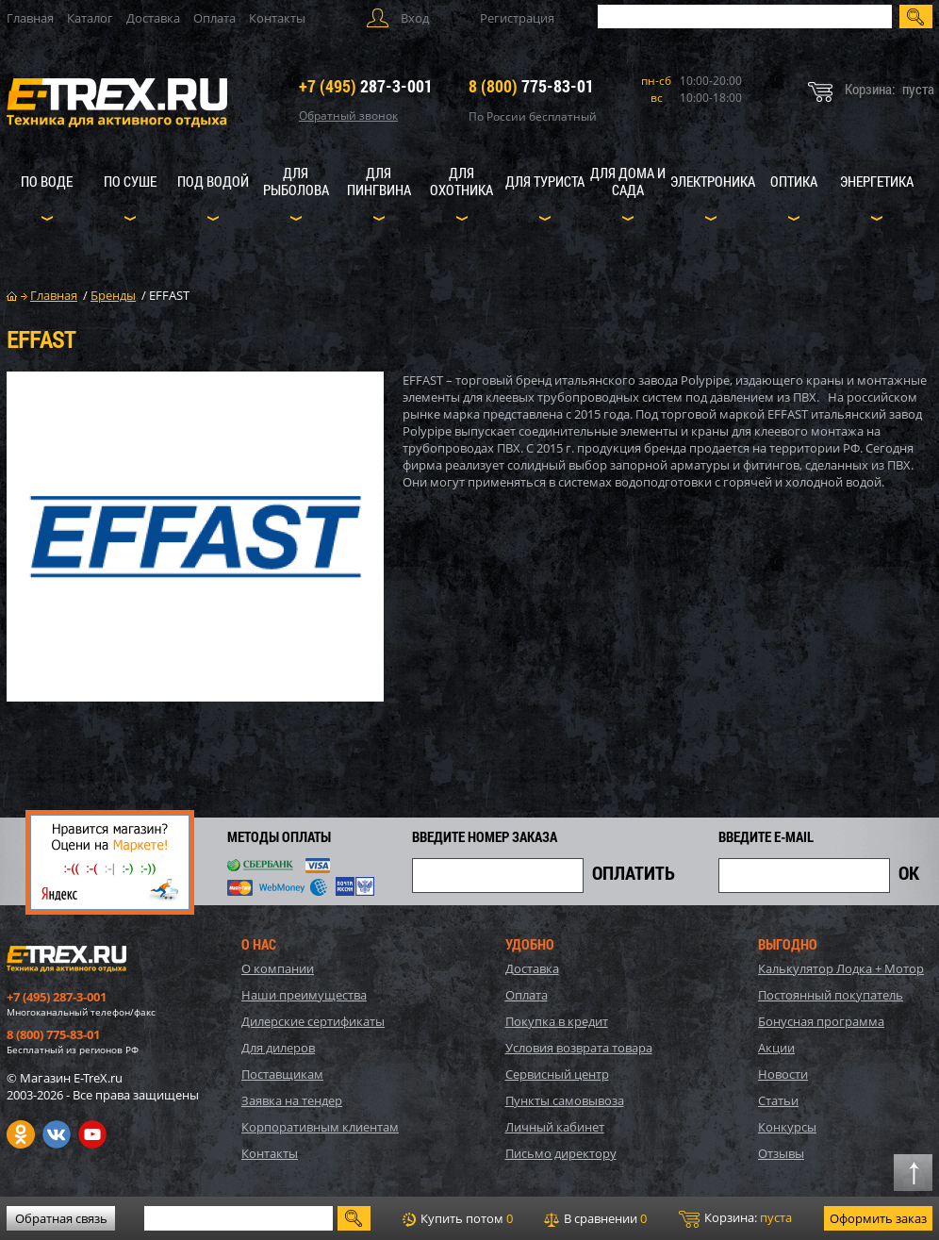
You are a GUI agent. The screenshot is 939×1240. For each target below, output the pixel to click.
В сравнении (595, 1218)
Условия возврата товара (578, 1047)
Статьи (778, 1100)
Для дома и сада (628, 181)
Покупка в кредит (556, 1021)
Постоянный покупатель (830, 994)
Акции (776, 1047)
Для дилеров (278, 1047)
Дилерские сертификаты (313, 1021)
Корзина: (735, 1218)
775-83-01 (531, 85)
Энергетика (877, 181)
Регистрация (517, 17)
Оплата (214, 17)
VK (56, 1134)
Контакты (277, 17)
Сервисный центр (557, 1074)
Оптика (793, 181)
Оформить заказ (878, 1218)
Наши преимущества (304, 994)
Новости (783, 1074)
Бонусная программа (821, 1021)
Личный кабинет (554, 1126)
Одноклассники (21, 1134)
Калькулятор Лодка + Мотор (841, 968)
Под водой (213, 181)
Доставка (153, 17)
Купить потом (458, 1218)
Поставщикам (282, 1074)
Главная (30, 17)
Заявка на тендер (291, 1100)
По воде (47, 181)
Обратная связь (61, 1218)
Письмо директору (561, 1153)
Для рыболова (296, 181)
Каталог (90, 17)
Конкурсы (787, 1126)
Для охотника (461, 181)
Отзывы (781, 1153)
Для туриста (545, 181)
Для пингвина (379, 181)
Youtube (92, 1134)
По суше (130, 181)
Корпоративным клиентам (320, 1126)
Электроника (712, 181)
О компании (277, 968)
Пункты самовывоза (564, 1100)
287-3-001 (366, 85)
